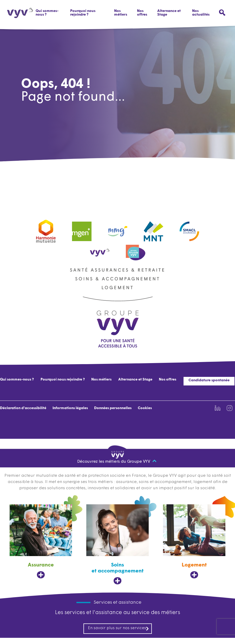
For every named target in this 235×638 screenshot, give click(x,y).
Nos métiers (101, 380)
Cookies (145, 408)
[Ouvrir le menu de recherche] (222, 12)
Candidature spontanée (209, 380)
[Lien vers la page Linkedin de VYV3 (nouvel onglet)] (217, 408)
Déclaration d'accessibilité (23, 408)
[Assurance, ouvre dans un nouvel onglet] (41, 541)
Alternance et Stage (169, 13)
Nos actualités (201, 13)
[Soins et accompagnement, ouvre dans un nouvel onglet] (117, 544)
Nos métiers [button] (120, 13)
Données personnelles (113, 408)
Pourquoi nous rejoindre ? (82, 13)
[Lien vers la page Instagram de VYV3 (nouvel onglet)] (229, 408)
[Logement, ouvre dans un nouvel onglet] (194, 541)
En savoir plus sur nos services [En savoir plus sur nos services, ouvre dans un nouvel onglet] (118, 629)
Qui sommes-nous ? (47, 13)
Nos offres (142, 13)
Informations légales (70, 408)
